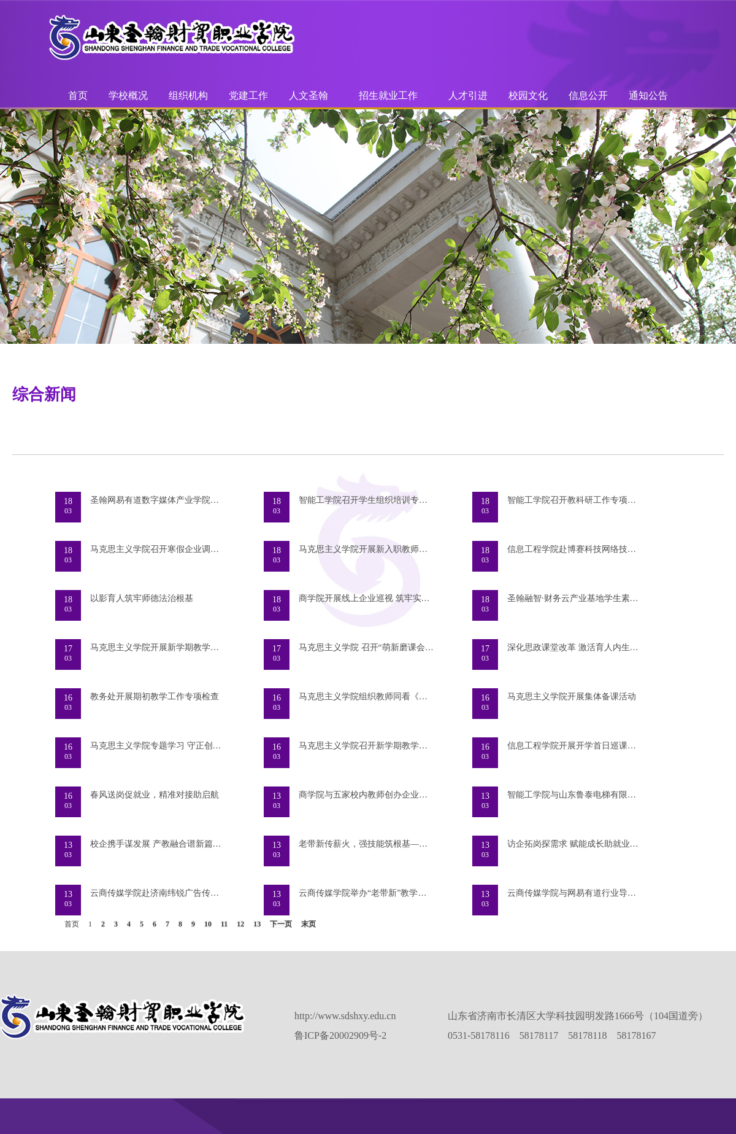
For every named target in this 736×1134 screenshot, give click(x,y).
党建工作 (248, 95)
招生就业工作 (388, 95)
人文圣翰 (308, 95)
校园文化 (528, 95)
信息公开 (588, 95)
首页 (78, 95)
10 (208, 924)
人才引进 (468, 95)
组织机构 (188, 95)
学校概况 (128, 95)
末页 (308, 924)
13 (257, 924)
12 (240, 924)
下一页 (281, 924)
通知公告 (648, 95)
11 (224, 924)
